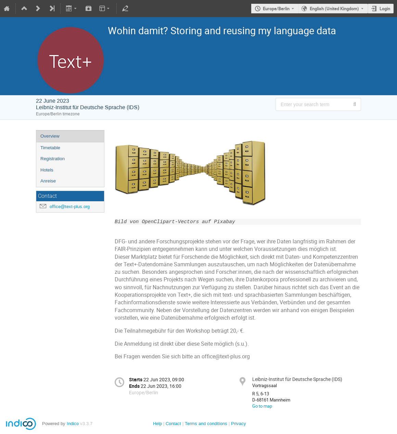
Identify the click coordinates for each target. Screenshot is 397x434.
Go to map (262, 406)
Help (157, 423)
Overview (50, 136)
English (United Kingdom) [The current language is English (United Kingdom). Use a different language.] (334, 8)
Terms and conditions (206, 423)
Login (385, 8)
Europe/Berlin (276, 8)
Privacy (238, 423)
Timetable (50, 147)
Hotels (46, 170)
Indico (73, 423)
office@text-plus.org (70, 206)
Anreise (48, 180)
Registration (52, 158)
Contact (173, 423)
